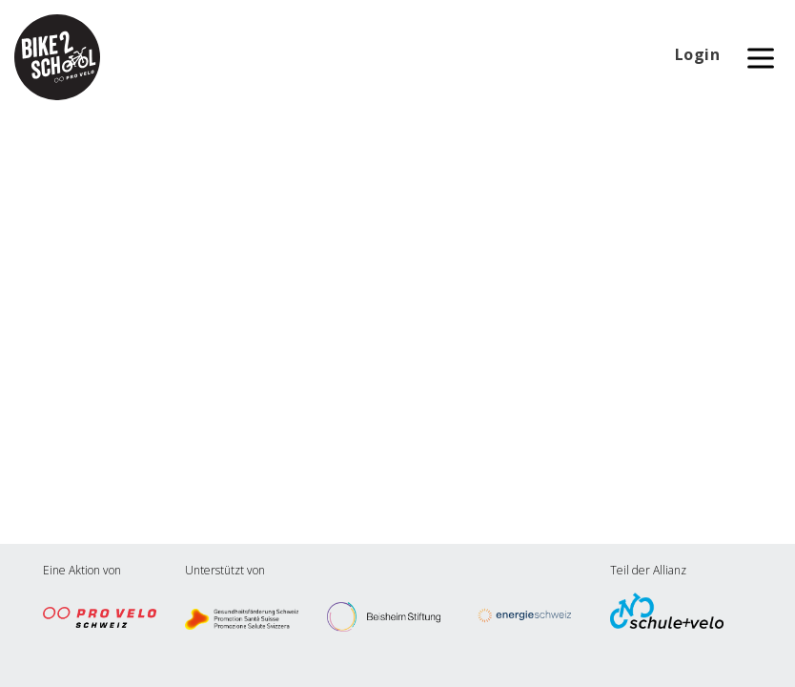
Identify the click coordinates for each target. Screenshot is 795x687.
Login (698, 54)
